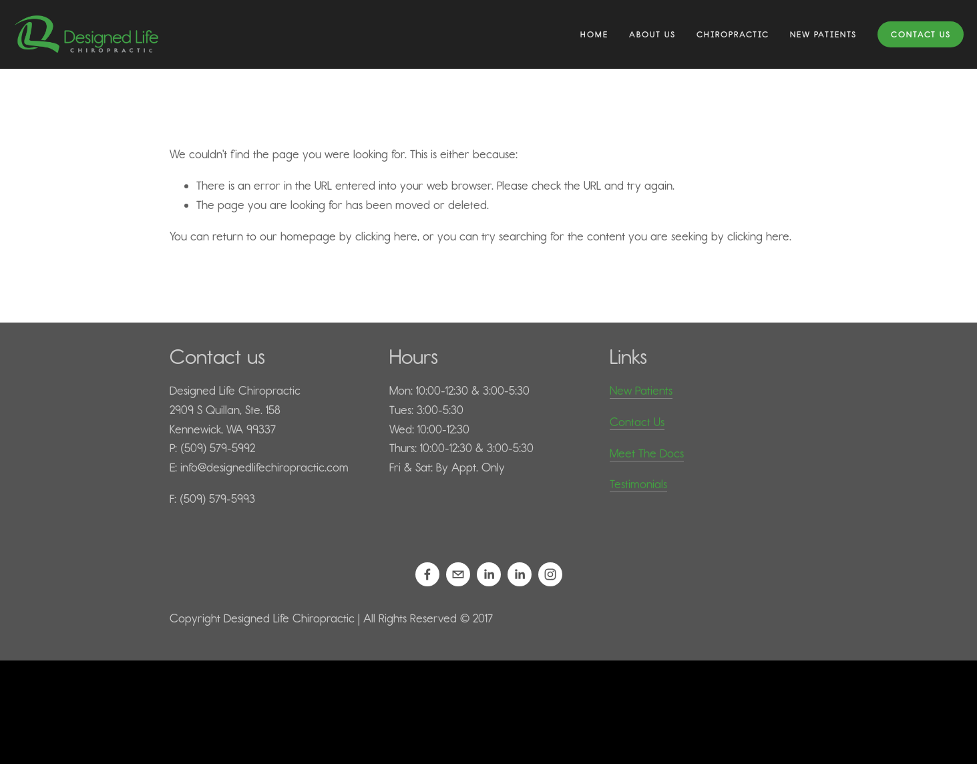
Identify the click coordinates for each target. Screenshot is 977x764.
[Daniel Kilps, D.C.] (489, 574)
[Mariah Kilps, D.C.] (520, 574)
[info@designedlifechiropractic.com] (458, 574)
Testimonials (638, 484)
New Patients (641, 390)
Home (594, 34)
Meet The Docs (647, 453)
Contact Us (921, 34)
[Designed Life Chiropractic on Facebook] (427, 574)
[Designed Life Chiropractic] (550, 574)
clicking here (386, 236)
